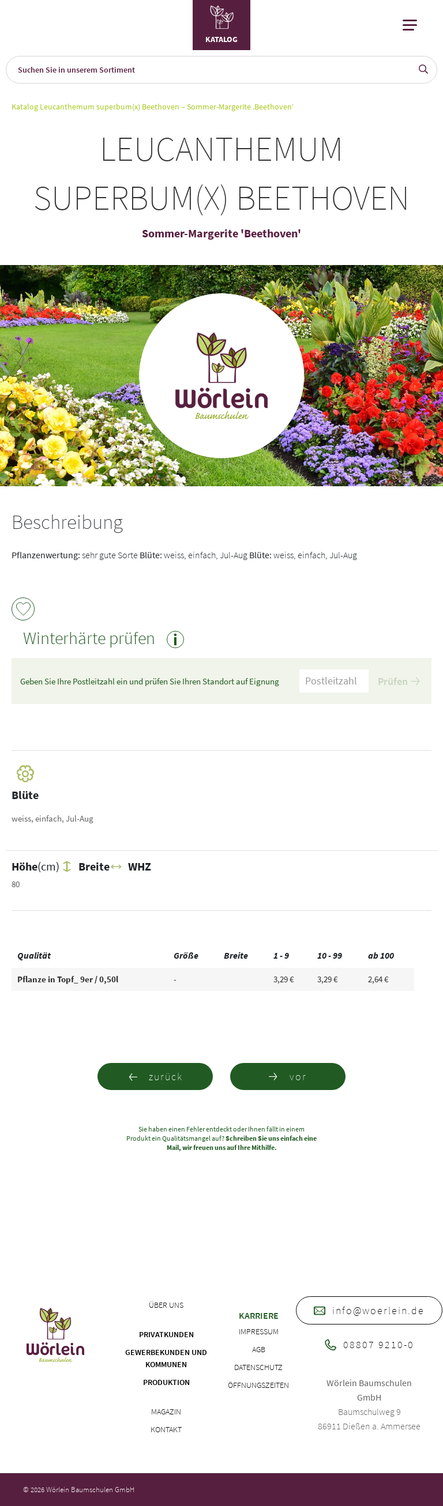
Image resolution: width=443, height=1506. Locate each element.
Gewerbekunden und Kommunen (166, 1358)
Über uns (166, 1305)
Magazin (166, 1411)
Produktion (166, 1382)
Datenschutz (258, 1367)
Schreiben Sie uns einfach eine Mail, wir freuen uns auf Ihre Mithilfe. (242, 1143)
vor (288, 1076)
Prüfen (398, 681)
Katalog (25, 106)
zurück (155, 1076)
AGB (258, 1349)
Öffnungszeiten (258, 1385)
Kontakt (166, 1429)
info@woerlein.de (369, 1310)
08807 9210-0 (369, 1344)
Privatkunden (166, 1334)
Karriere (259, 1315)
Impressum (259, 1331)
